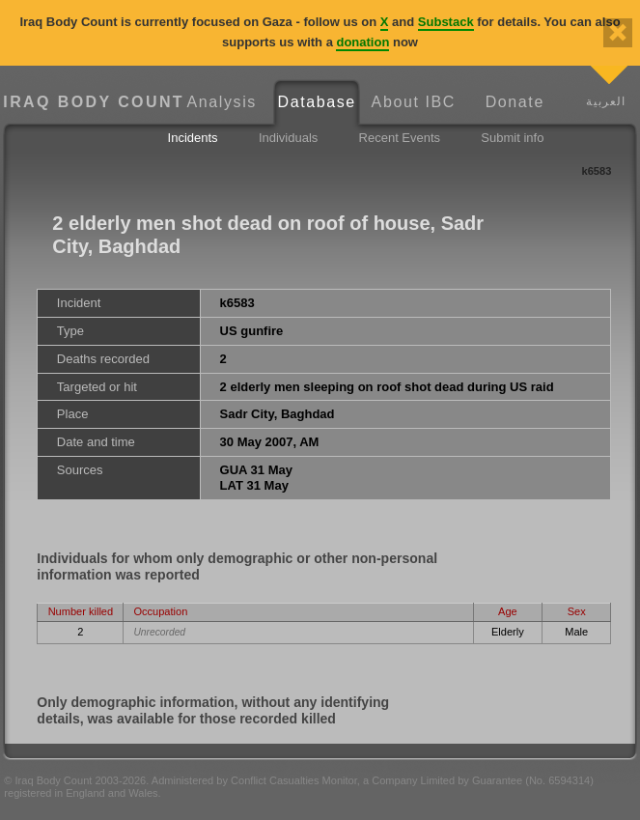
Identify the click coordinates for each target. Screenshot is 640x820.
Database (317, 102)
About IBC (414, 102)
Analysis (222, 102)
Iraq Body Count (88, 102)
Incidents (193, 137)
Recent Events (400, 137)
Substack (446, 21)
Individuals (288, 137)
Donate (515, 102)
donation (362, 42)
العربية (606, 101)
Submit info (512, 137)
